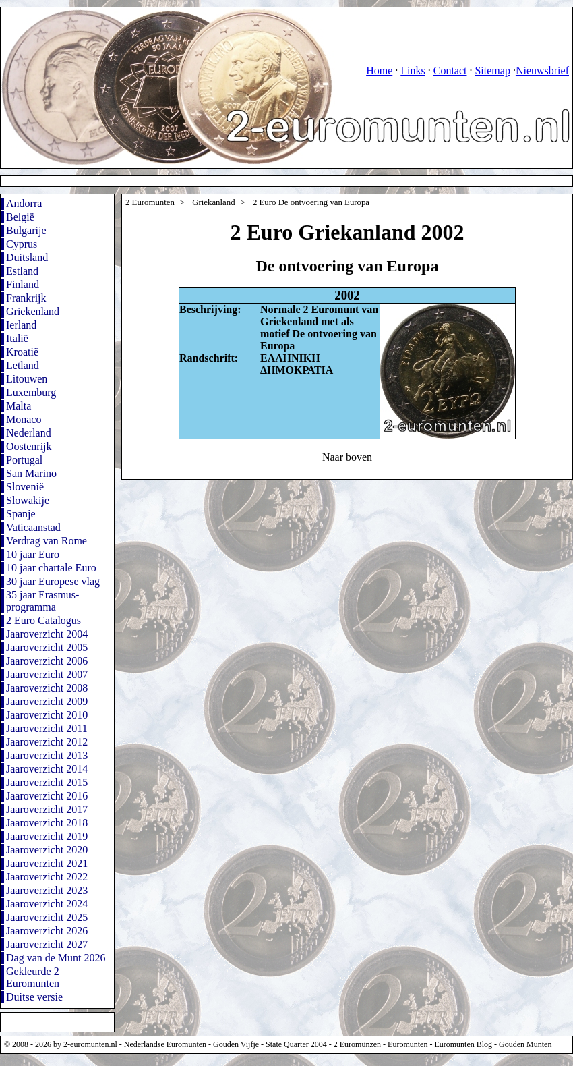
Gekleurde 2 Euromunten (32, 977)
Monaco (23, 419)
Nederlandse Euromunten (165, 1044)
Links (412, 70)
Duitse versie (34, 997)
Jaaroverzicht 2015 (47, 782)
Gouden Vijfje (236, 1044)
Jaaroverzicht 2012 (47, 742)
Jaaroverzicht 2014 (47, 769)
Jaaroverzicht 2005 (47, 647)
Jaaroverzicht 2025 (47, 917)
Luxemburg (31, 392)
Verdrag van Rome (46, 540)
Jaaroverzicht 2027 (47, 944)
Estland (22, 271)
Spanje (21, 514)
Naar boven (347, 457)
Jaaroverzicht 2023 (47, 890)
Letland (22, 365)
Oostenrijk (29, 446)
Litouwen (26, 379)
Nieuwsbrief (542, 70)
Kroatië (22, 352)
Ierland (21, 325)
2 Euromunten (150, 202)
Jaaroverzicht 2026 (47, 930)
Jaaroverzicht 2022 (47, 876)
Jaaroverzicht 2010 (47, 715)
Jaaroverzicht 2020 (47, 849)
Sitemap (492, 70)
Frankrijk (26, 298)
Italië (17, 338)
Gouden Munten (525, 1044)
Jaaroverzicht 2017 (47, 809)
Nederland (28, 433)
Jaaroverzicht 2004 (47, 634)
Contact (450, 70)
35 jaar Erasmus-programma (42, 601)
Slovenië (25, 487)
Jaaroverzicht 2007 (47, 674)
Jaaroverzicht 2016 (47, 796)
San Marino (31, 473)
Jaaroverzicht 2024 (47, 903)
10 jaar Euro (32, 554)
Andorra (24, 203)
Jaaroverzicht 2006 (47, 661)
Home (379, 70)
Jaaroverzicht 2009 (47, 701)
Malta (18, 406)
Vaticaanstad (33, 527)
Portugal (24, 460)
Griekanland (213, 202)
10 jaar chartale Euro (51, 567)
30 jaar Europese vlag (53, 581)
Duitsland (27, 257)
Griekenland (32, 311)
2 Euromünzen (357, 1044)
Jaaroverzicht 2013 (47, 755)
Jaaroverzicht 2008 (47, 688)
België (20, 217)
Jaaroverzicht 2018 (47, 823)
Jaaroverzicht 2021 (47, 863)
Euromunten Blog (463, 1044)
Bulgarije (26, 230)
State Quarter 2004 (296, 1044)
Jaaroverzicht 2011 (47, 728)
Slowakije (27, 500)
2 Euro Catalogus (43, 620)
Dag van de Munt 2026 (56, 957)
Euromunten (407, 1044)
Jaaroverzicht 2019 (47, 836)
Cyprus (21, 244)
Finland (22, 284)
